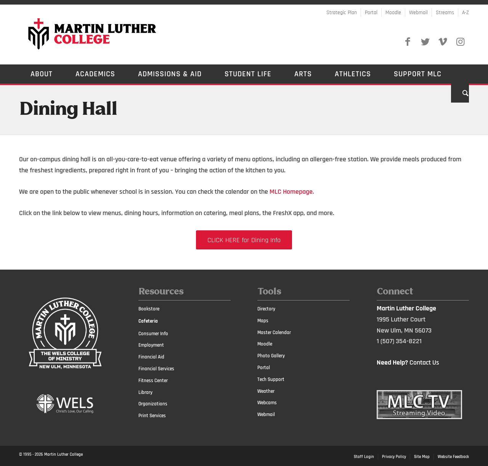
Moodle (393, 12)
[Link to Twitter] (425, 42)
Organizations (152, 404)
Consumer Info (153, 334)
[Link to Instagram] (460, 42)
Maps (262, 321)
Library (145, 392)
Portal (371, 12)
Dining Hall (68, 109)
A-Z (465, 12)
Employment (151, 345)
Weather (265, 391)
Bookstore (148, 309)
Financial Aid (151, 357)
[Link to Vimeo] (442, 42)
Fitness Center (153, 381)
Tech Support (270, 379)
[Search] (460, 93)
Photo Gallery (271, 356)
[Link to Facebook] (407, 42)
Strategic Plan (341, 12)
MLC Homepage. (292, 191)
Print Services (152, 416)
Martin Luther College (63, 454)
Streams (445, 12)
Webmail (418, 12)
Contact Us (424, 362)
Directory (266, 309)
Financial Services (156, 369)
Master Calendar (274, 332)
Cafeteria (148, 321)
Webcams (267, 403)
